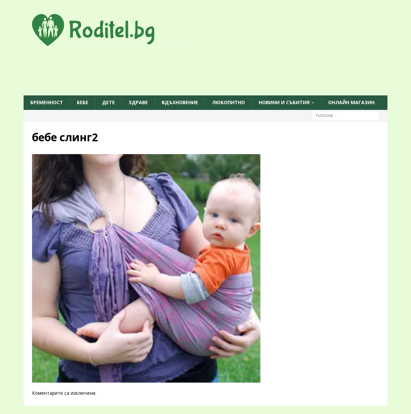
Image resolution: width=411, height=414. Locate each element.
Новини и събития (284, 102)
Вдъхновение (180, 102)
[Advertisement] (205, 71)
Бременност (46, 102)
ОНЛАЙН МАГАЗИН (351, 102)
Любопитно (228, 102)
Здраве (138, 102)
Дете (108, 102)
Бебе (82, 102)
